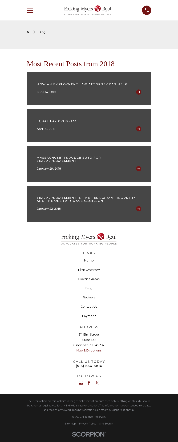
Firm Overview (89, 269)
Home (89, 260)
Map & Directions (89, 350)
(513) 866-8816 (89, 365)
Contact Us (89, 306)
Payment (89, 316)
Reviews (89, 297)
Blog (88, 288)
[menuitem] (70, 424)
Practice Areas (89, 279)
